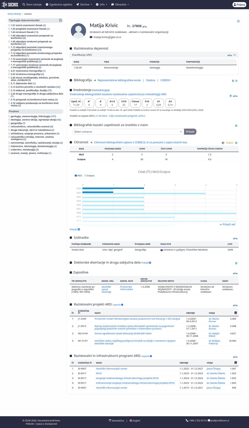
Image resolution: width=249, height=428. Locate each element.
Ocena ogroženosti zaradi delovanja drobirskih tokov (124, 333)
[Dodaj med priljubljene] (238, 21)
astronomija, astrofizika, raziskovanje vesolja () (37, 142)
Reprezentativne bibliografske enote (119, 80)
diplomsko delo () (26, 83)
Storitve (83, 4)
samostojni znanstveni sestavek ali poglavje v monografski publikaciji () (37, 60)
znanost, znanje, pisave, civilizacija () (31, 153)
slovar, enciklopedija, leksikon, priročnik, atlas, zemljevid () (35, 78)
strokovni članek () (27, 32)
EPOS (99, 377)
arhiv (142, 115)
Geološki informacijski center (112, 370)
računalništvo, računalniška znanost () (32, 126)
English (135, 420)
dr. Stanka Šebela (216, 377)
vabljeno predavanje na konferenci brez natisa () (35, 104)
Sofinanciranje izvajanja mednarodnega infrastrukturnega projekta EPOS (136, 392)
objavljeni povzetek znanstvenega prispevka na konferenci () (31, 48)
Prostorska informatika (126, 288)
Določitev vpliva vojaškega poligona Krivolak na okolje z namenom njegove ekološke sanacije (136, 342)
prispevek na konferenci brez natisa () (37, 99)
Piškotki (30, 423)
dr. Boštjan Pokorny (214, 342)
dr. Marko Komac (214, 320)
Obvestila (119, 4)
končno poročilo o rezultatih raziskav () (38, 86)
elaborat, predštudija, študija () (34, 90)
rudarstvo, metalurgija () (24, 149)
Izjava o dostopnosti (46, 423)
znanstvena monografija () (30, 70)
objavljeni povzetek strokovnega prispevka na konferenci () (36, 54)
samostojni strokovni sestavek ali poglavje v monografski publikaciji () (36, 66)
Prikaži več (227, 224)
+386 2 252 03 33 (196, 420)
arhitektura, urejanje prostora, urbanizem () (35, 133)
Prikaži (75, 229)
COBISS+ (166, 80)
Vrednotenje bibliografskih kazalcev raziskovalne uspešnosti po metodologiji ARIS (118, 94)
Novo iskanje (32, 4)
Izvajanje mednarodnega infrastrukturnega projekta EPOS (128, 384)
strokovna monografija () (30, 74)
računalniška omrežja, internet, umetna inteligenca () (32, 138)
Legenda (118, 304)
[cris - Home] (10, 4)
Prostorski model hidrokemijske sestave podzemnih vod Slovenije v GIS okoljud (138, 318)
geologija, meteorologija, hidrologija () (33, 116)
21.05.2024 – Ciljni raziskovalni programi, (117, 115)
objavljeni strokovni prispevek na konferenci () (31, 42)
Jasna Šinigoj (214, 370)
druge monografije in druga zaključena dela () (37, 95)
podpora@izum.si (218, 420)
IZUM (28, 420)
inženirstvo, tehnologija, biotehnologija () (34, 146)
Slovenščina (116, 420)
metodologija (101, 90)
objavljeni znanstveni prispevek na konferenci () (32, 36)
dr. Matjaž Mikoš (214, 334)
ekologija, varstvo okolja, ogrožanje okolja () (36, 119)
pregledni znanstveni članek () (33, 28)
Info (100, 4)
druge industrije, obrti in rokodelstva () (32, 129)
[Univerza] (128, 132)
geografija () (18, 123)
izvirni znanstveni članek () (31, 25)
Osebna (151, 80)
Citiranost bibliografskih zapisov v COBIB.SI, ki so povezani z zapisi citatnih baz (140, 142)
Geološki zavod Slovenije (106, 289)
